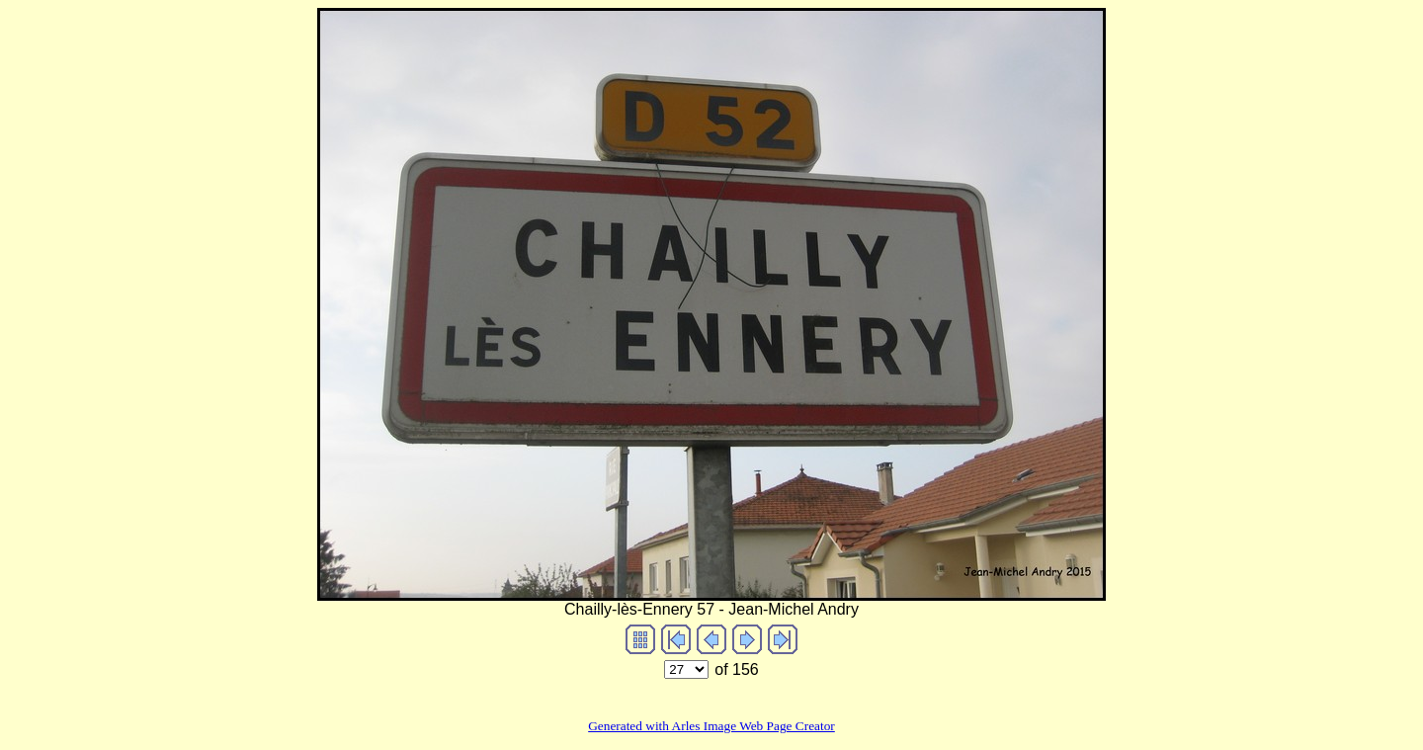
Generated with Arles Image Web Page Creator (711, 725)
